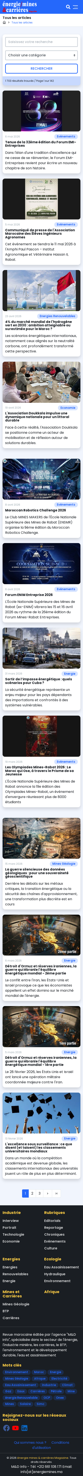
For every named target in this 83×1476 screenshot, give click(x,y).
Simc (40, 1404)
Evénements (66, 136)
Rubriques (54, 1212)
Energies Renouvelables (57, 316)
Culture (50, 1248)
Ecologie (52, 1259)
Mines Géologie (63, 864)
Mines (9, 1404)
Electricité (59, 1379)
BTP (6, 1311)
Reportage (53, 1227)
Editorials (52, 1220)
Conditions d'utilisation (50, 1445)
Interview (11, 1220)
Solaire (25, 1404)
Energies (11, 1259)
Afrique (51, 1291)
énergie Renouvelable (21, 1398)
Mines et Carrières (12, 1294)
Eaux (20, 1391)
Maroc (39, 1372)
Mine (71, 1391)
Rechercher (42, 68)
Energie (69, 674)
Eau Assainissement (61, 1267)
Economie (67, 408)
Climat (67, 1385)
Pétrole (56, 1391)
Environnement (57, 1280)
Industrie (12, 1212)
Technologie (13, 1234)
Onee (60, 1398)
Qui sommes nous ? (30, 1442)
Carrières (11, 1317)
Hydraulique (54, 1274)
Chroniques (54, 1234)
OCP (47, 1398)
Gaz (8, 1391)
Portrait (9, 1227)
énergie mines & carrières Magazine (42, 1458)
